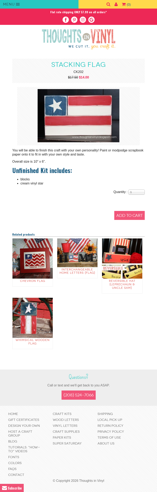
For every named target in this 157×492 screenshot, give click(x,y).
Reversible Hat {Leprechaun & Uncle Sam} (122, 284)
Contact (16, 475)
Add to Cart (129, 215)
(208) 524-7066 (79, 395)
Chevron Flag (32, 281)
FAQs (12, 469)
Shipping (105, 414)
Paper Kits (62, 437)
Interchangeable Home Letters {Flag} (77, 271)
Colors (15, 463)
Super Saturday (67, 443)
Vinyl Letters (65, 426)
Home (13, 414)
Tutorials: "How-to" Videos (24, 449)
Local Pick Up (110, 420)
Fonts (13, 457)
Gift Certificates (23, 420)
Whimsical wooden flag (33, 341)
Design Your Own (24, 426)
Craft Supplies (66, 432)
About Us (106, 443)
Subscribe (12, 488)
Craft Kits (62, 414)
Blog (12, 441)
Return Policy (110, 426)
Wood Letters (66, 420)
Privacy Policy (111, 432)
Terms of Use (109, 437)
